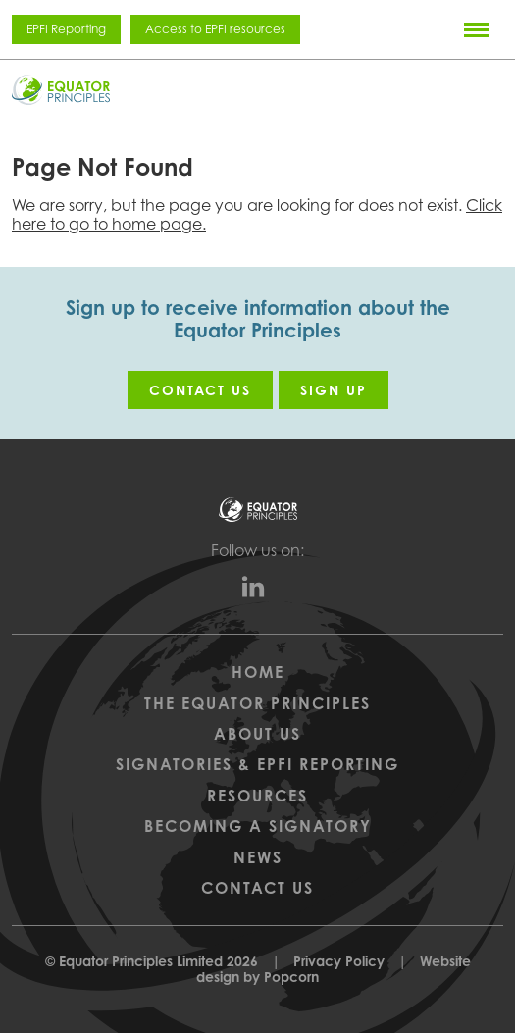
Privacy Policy (339, 961)
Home (258, 672)
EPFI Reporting (66, 29)
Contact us (200, 390)
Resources (257, 795)
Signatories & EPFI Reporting (257, 764)
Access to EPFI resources (215, 29)
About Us (257, 734)
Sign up (333, 390)
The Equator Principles (257, 703)
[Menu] (476, 29)
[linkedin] (258, 591)
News (258, 857)
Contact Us (257, 888)
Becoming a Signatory (258, 826)
